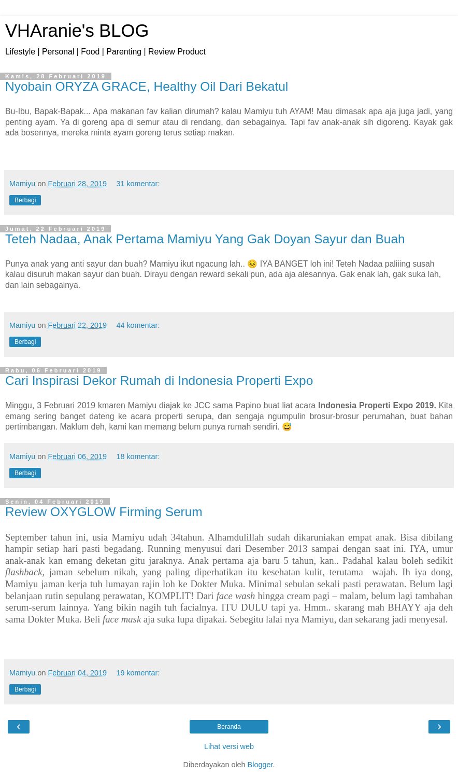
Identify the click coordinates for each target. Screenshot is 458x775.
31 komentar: (138, 183)
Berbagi (25, 200)
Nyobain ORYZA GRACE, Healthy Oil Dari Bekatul (146, 86)
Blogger (260, 764)
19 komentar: (138, 673)
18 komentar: (138, 456)
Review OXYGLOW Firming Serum (104, 512)
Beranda (228, 726)
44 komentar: (138, 325)
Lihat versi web (229, 746)
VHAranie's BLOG (77, 30)
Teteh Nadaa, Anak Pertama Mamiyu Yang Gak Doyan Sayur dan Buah (205, 239)
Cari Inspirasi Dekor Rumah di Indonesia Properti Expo (159, 380)
